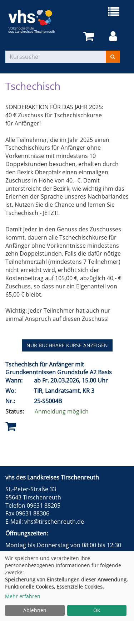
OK (96, 610)
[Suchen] (113, 57)
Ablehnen (34, 610)
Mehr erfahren (22, 596)
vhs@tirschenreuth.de (54, 521)
